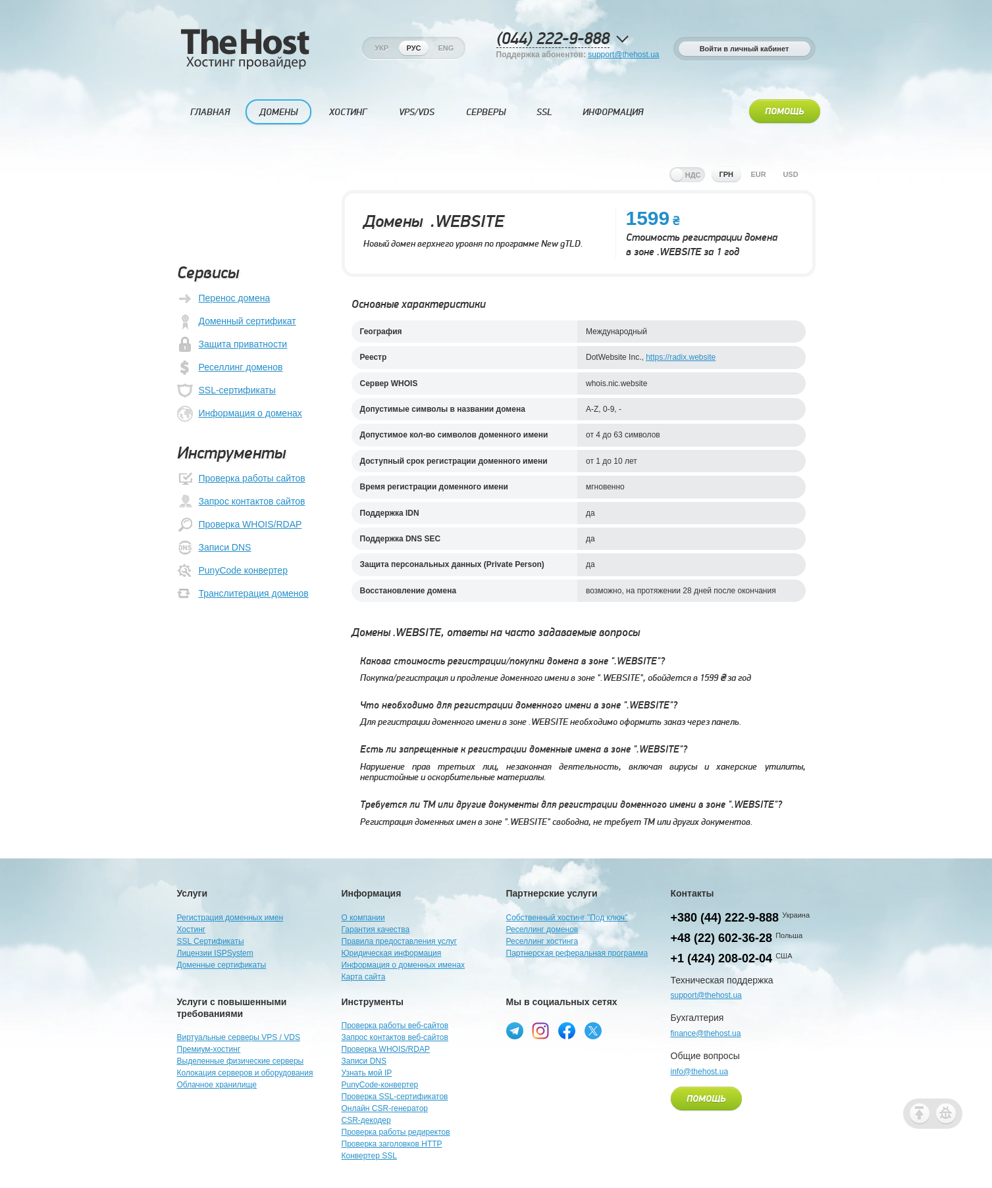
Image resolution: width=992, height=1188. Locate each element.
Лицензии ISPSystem (215, 953)
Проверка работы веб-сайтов (395, 1025)
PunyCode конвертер (232, 571)
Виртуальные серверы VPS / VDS (238, 1037)
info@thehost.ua (700, 1071)
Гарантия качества (376, 929)
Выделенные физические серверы (240, 1061)
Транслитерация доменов (243, 594)
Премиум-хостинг (209, 1049)
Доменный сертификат (236, 322)
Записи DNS (214, 548)
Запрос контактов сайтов (241, 502)
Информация (613, 112)
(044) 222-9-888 (553, 39)
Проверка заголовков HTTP (392, 1144)
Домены (278, 112)
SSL (544, 112)
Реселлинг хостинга (542, 941)
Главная (210, 112)
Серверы (486, 112)
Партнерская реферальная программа (577, 953)
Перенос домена (224, 299)
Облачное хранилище (217, 1084)
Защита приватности (232, 345)
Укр (381, 48)
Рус (414, 48)
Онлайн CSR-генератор (385, 1108)
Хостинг (348, 112)
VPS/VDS (416, 112)
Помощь (784, 112)
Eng (446, 48)
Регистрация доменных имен (230, 917)
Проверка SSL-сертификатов (395, 1096)
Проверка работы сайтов (241, 479)
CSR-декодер (366, 1120)
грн (726, 174)
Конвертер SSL (369, 1155)
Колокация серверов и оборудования (245, 1072)
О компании (363, 917)
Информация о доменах (239, 414)
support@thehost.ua (623, 54)
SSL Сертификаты (210, 941)
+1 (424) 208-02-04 (722, 958)
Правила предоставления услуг (399, 941)
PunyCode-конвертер (380, 1084)
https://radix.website (681, 357)
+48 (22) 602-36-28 (722, 938)
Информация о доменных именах (403, 965)
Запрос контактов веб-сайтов (395, 1037)
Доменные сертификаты (222, 965)
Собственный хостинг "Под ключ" (567, 917)
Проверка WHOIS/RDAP (239, 525)
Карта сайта (364, 976)
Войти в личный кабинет (744, 49)
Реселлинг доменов (230, 368)
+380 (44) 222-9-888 (725, 917)
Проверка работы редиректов (396, 1132)
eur (758, 174)
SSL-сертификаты (226, 391)
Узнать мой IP (367, 1072)
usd (790, 174)
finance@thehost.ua (706, 1033)
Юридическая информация (392, 953)
